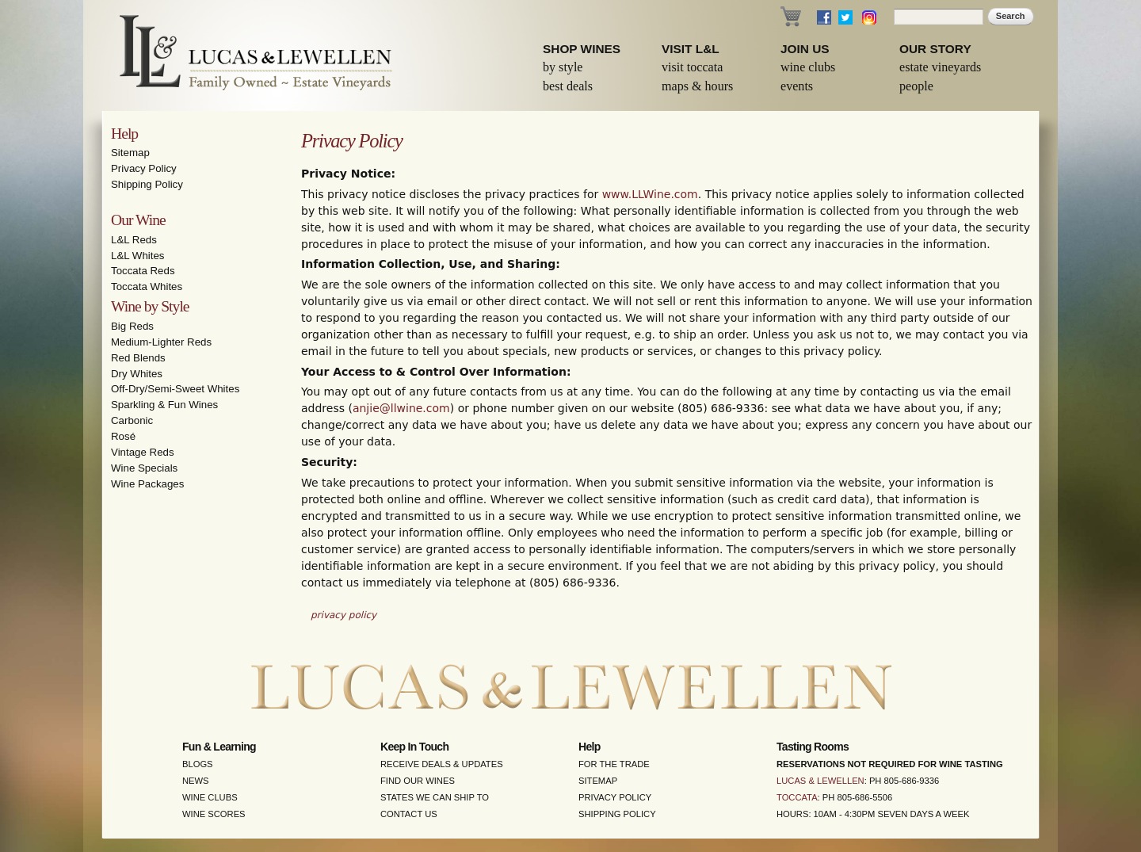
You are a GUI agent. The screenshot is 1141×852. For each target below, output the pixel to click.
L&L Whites (138, 256)
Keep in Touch (414, 746)
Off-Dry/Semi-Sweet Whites (175, 389)
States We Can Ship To (434, 797)
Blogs (197, 764)
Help (124, 133)
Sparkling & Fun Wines (164, 405)
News (195, 780)
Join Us (805, 48)
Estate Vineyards (940, 67)
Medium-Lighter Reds (161, 342)
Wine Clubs (807, 67)
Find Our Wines (417, 780)
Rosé (123, 436)
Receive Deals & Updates (441, 764)
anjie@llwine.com (401, 408)
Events (796, 86)
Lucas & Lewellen (820, 780)
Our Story (935, 48)
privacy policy (343, 615)
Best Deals (568, 86)
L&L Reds (134, 240)
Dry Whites (136, 374)
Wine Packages (147, 484)
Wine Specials (144, 468)
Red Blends (138, 358)
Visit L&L (690, 48)
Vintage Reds (142, 452)
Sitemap (130, 153)
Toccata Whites (146, 286)
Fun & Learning (219, 746)
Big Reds (132, 326)
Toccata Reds (143, 271)
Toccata (797, 797)
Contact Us (408, 814)
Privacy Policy (144, 168)
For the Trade (614, 764)
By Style (563, 67)
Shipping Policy (147, 184)
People (916, 86)
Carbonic (132, 420)
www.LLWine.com (650, 194)
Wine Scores (214, 814)
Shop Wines (581, 48)
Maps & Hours (697, 86)
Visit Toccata (692, 67)
